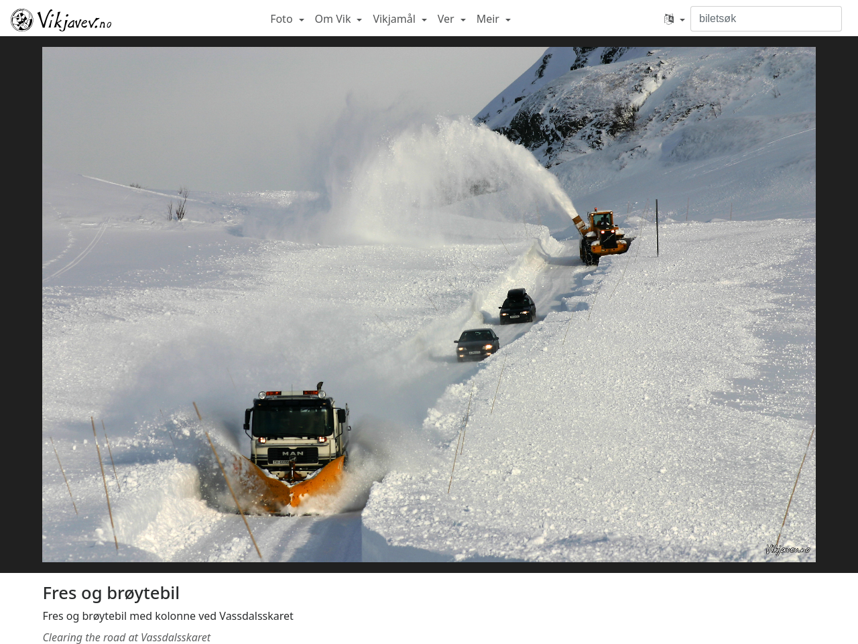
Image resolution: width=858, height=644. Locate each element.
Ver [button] (447, 18)
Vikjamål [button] (395, 18)
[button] (674, 18)
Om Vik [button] (334, 18)
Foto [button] (283, 18)
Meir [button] (489, 18)
